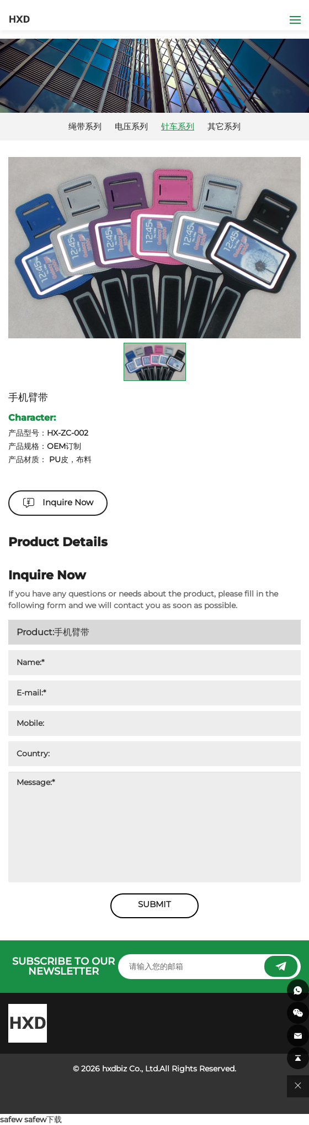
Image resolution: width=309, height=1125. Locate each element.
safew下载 (43, 1119)
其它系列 (224, 127)
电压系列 (131, 127)
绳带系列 (85, 127)
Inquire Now (67, 502)
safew (11, 1119)
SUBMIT (154, 904)
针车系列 (177, 127)
